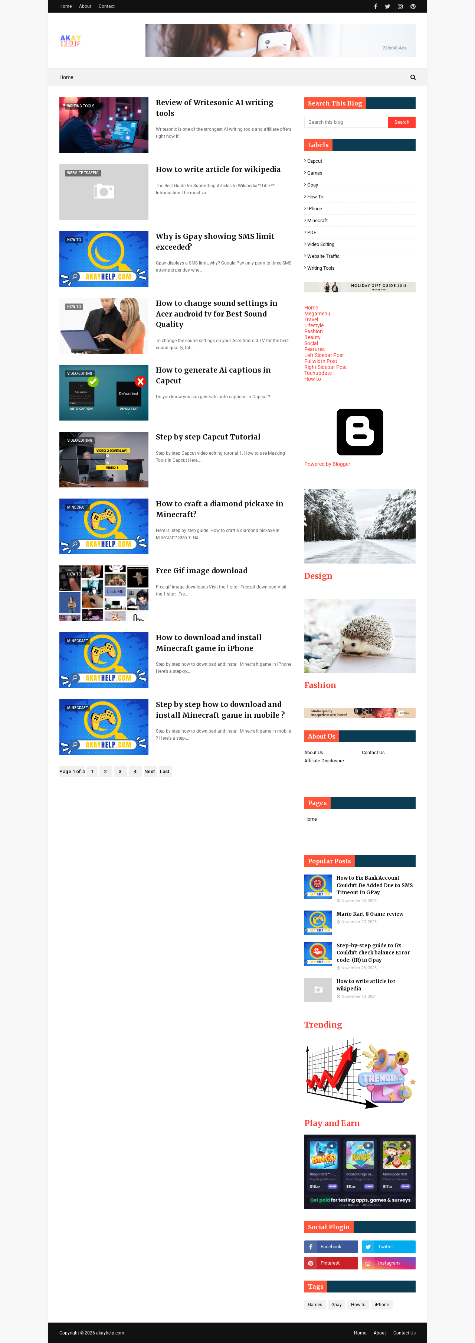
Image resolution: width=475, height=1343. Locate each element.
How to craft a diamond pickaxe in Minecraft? (220, 509)
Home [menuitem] (66, 77)
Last (164, 771)
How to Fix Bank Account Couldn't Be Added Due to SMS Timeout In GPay (375, 885)
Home (65, 6)
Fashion (313, 331)
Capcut (314, 161)
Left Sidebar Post (324, 355)
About (85, 6)
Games (314, 173)
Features (314, 349)
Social (311, 343)
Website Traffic (323, 256)
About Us (313, 752)
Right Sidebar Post (325, 367)
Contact (107, 6)
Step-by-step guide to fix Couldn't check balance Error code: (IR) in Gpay (373, 953)
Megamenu (317, 314)
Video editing (320, 244)
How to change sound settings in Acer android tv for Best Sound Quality (217, 314)
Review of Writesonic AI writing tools (214, 108)
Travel (311, 319)
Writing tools (321, 268)
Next (149, 771)
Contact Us (373, 752)
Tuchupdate (318, 373)
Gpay (312, 185)
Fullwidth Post (320, 361)
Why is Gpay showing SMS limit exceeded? (215, 242)
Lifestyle (314, 325)
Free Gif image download (201, 570)
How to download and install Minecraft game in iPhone (209, 643)
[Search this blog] (346, 122)
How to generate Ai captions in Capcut (213, 375)
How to (315, 196)
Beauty (312, 337)
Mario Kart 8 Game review (370, 914)
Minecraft (317, 220)
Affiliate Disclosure (324, 760)
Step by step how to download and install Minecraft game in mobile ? (220, 710)
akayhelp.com (110, 1333)
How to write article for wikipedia (218, 169)
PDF (311, 232)
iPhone (314, 208)
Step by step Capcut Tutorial (208, 436)
